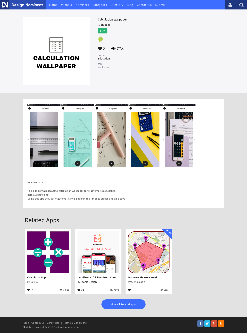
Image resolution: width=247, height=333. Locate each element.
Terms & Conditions (75, 322)
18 (131, 289)
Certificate (53, 322)
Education (104, 58)
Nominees (82, 5)
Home (53, 5)
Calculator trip (36, 277)
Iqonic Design (89, 282)
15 (30, 289)
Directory (117, 5)
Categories (100, 5)
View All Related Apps (123, 304)
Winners (66, 5)
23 (81, 289)
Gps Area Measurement (142, 277)
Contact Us (144, 5)
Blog (130, 5)
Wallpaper (103, 67)
